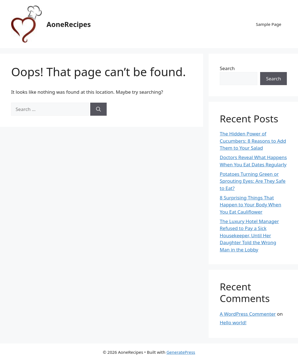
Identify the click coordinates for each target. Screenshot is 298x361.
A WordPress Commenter (248, 314)
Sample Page (268, 24)
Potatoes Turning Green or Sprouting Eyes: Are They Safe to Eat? (252, 181)
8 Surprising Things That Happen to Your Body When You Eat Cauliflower (250, 204)
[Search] (98, 109)
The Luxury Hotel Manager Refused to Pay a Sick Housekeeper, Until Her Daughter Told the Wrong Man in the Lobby (249, 235)
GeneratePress (181, 352)
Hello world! (233, 322)
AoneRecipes (69, 24)
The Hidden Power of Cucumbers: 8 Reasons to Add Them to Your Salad (253, 140)
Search (227, 68)
